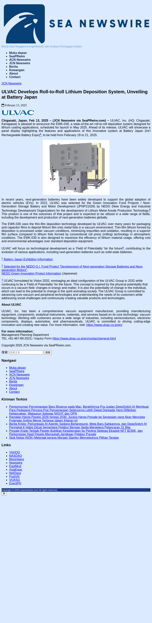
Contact (15, 77)
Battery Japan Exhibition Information (28, 259)
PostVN (14, 476)
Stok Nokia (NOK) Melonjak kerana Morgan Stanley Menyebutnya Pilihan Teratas (64, 437)
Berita (13, 66)
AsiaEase (15, 469)
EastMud (15, 466)
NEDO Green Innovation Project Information (31, 273)
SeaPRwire (17, 56)
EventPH (15, 483)
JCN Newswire (19, 63)
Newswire (15, 462)
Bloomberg (16, 459)
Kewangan (16, 70)
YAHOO (14, 452)
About (13, 73)
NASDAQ (15, 455)
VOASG (14, 480)
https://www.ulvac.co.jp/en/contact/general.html (84, 338)
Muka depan (18, 52)
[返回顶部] (4, 494)
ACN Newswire (20, 59)
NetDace (15, 473)
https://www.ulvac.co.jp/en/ (104, 325)
